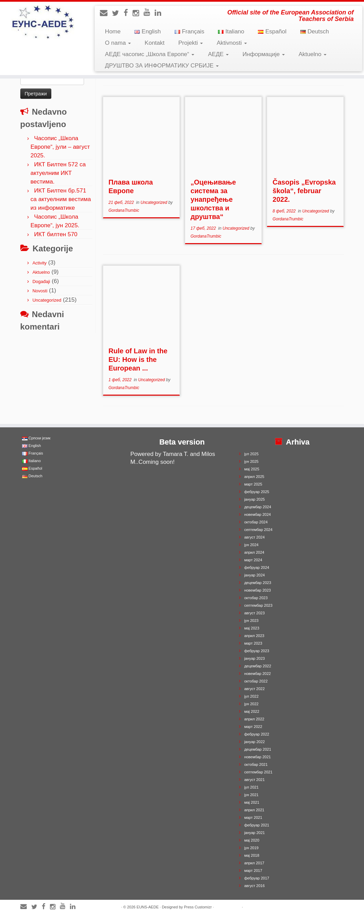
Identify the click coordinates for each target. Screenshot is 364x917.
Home (113, 31)
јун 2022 (251, 704)
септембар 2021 (258, 772)
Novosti (39, 290)
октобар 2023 (256, 598)
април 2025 (254, 477)
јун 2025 (251, 461)
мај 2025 (251, 469)
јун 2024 (251, 545)
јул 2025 (251, 454)
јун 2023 (251, 620)
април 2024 (254, 552)
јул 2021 (251, 787)
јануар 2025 (254, 499)
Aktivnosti (232, 43)
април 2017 (254, 863)
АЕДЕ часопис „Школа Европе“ (149, 54)
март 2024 (253, 560)
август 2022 (254, 689)
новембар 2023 (257, 590)
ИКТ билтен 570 (55, 234)
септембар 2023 (258, 605)
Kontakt (155, 43)
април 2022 (254, 719)
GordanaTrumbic (123, 210)
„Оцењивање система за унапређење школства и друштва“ (213, 199)
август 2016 (254, 886)
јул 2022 (251, 696)
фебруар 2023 (256, 651)
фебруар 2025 (256, 492)
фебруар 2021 (256, 825)
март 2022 (253, 727)
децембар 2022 (257, 666)
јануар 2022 (254, 742)
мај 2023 (251, 628)
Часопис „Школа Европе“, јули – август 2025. (60, 147)
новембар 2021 (257, 757)
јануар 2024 (254, 575)
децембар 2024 (257, 507)
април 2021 (254, 810)
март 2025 (253, 484)
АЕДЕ (218, 54)
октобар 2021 (256, 764)
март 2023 (253, 643)
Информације (263, 54)
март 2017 (253, 870)
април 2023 (254, 636)
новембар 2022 (257, 673)
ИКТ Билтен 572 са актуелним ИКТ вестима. (58, 173)
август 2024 (254, 537)
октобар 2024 (256, 522)
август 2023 (254, 613)
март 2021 (253, 817)
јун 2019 (251, 848)
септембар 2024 (258, 530)
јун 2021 (251, 795)
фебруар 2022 (256, 734)
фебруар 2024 (256, 567)
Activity (39, 262)
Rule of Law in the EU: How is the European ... (137, 359)
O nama (118, 43)
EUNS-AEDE (148, 907)
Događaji (41, 281)
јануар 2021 (254, 833)
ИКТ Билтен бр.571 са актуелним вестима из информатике (61, 199)
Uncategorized (46, 300)
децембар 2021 (257, 749)
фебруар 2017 (256, 878)
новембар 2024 (257, 514)
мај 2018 (251, 855)
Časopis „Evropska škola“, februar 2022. (304, 190)
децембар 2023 (257, 583)
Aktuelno (312, 54)
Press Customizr (198, 907)
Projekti (190, 43)
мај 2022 (251, 711)
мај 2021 (251, 802)
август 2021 (254, 780)
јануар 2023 (254, 658)
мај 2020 (251, 840)
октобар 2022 (256, 681)
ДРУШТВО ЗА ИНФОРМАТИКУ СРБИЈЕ (162, 65)
